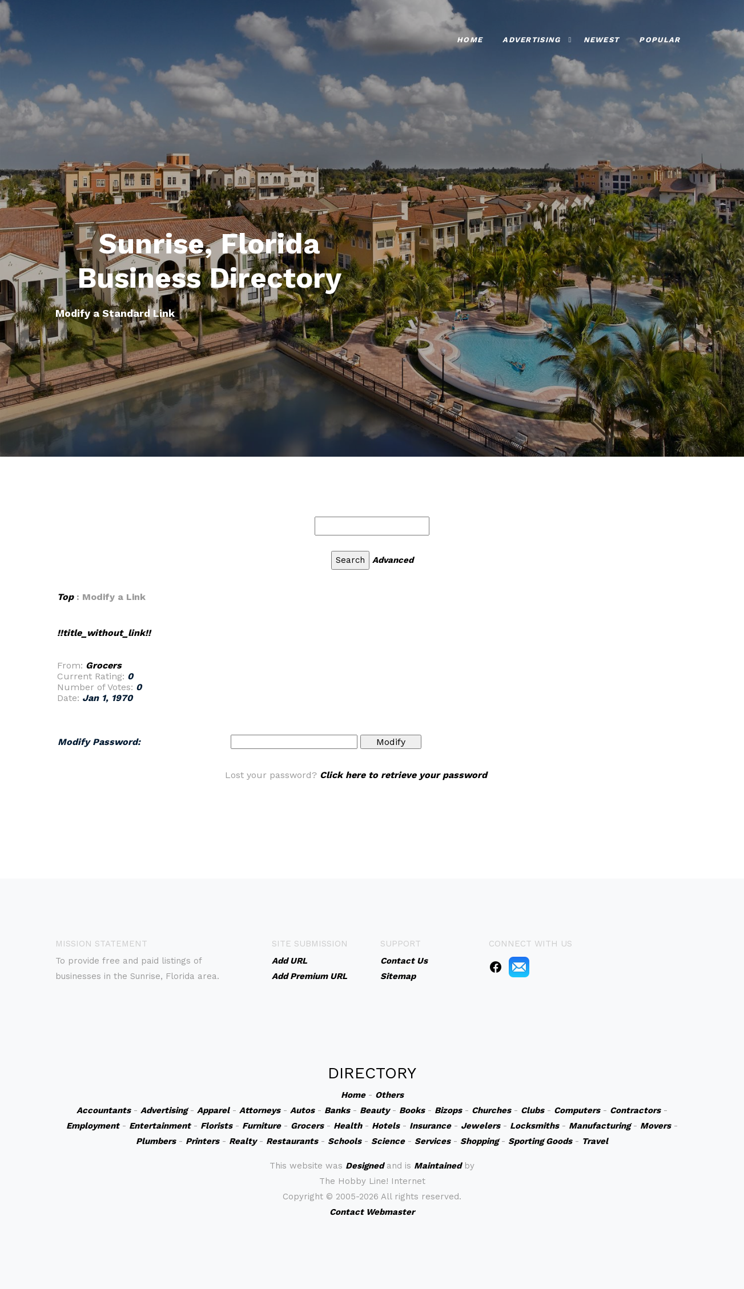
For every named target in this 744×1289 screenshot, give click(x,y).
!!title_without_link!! (104, 632)
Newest (602, 38)
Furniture (261, 1126)
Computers (577, 1110)
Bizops (448, 1110)
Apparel (213, 1110)
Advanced (392, 560)
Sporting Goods (540, 1141)
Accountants (104, 1110)
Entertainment (160, 1126)
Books (412, 1110)
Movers (655, 1126)
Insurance (430, 1126)
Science (388, 1141)
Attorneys (259, 1110)
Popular (659, 38)
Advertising (531, 38)
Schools (344, 1141)
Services (433, 1141)
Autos (302, 1110)
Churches (491, 1110)
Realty (242, 1141)
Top (65, 596)
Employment (92, 1126)
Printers (202, 1141)
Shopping (479, 1141)
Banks (337, 1110)
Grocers (104, 665)
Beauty (374, 1110)
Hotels (386, 1126)
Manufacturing (599, 1126)
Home (469, 38)
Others (389, 1095)
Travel (595, 1141)
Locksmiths (534, 1126)
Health (347, 1126)
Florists (216, 1126)
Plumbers (156, 1141)
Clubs (532, 1110)
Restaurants (292, 1141)
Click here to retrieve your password (403, 775)
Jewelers (480, 1126)
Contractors (635, 1110)
